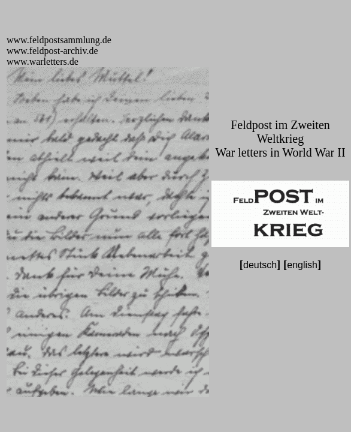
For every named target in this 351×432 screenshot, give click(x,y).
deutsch (260, 265)
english (302, 265)
